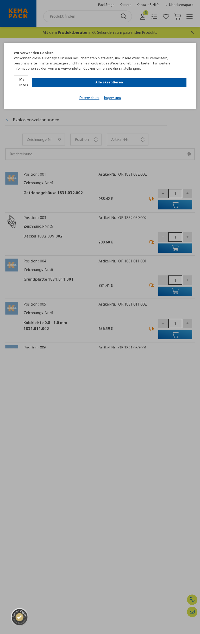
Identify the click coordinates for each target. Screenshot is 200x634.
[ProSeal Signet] (14, 616)
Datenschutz (89, 91)
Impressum (112, 91)
